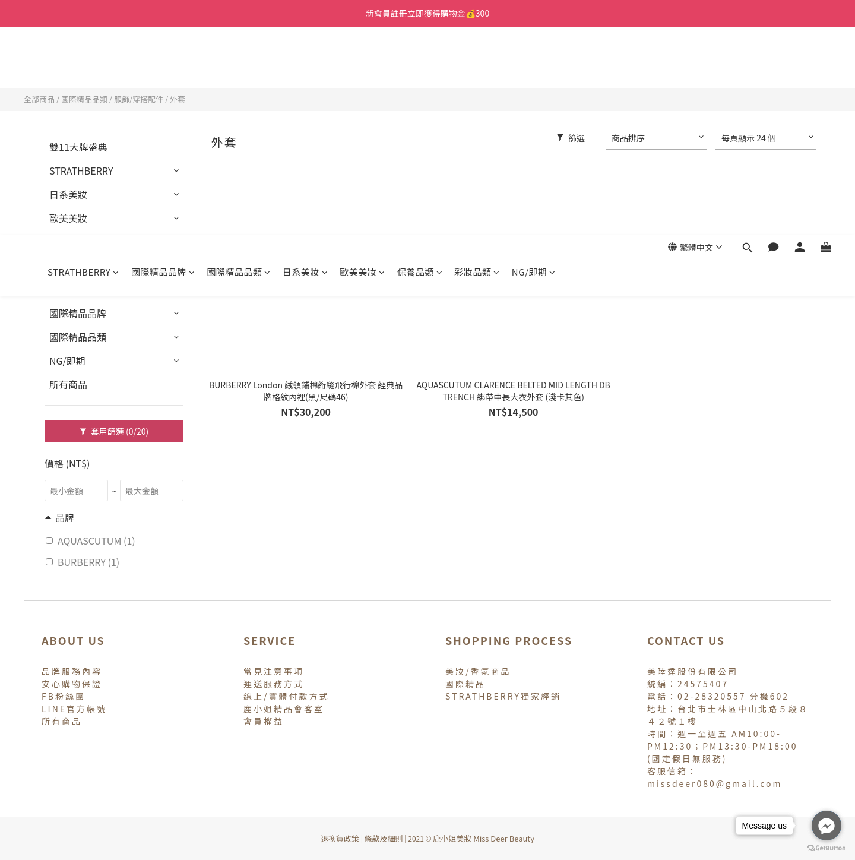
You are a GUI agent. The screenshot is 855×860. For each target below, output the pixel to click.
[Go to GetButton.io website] (827, 848)
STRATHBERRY (83, 64)
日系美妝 (305, 64)
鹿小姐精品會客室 (283, 708)
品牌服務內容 (72, 671)
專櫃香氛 (68, 289)
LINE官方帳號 (74, 708)
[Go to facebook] (826, 825)
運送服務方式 (273, 684)
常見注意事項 (273, 671)
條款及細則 (384, 838)
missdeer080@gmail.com (715, 783)
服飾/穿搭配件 (138, 99)
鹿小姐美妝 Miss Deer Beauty (483, 838)
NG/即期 (534, 64)
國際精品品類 (239, 64)
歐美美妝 (362, 64)
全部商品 (39, 99)
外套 (177, 99)
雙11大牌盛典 (78, 147)
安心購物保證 (72, 684)
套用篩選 (114, 431)
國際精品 (465, 684)
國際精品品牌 (163, 64)
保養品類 (420, 64)
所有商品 (68, 384)
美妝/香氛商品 (478, 671)
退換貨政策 (340, 838)
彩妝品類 (477, 64)
